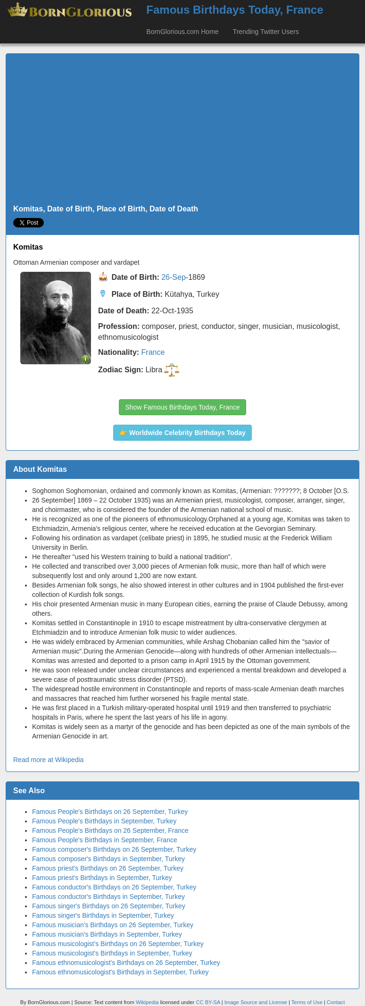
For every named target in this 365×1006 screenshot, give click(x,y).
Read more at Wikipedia (48, 759)
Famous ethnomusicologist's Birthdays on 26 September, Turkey (126, 962)
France (153, 352)
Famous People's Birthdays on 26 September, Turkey (110, 811)
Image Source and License (255, 1002)
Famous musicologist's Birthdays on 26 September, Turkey (118, 943)
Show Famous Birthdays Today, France (182, 407)
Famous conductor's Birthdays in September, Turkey (108, 896)
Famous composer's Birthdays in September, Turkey (108, 859)
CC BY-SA (208, 1002)
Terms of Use (307, 1002)
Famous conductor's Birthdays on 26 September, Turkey (114, 887)
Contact (336, 1002)
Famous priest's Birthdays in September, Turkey (102, 877)
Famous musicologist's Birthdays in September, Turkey (112, 953)
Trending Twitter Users (266, 31)
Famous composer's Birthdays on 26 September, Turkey (114, 849)
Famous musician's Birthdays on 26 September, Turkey (112, 925)
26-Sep (173, 277)
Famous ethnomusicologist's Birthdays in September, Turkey (120, 972)
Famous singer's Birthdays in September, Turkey (103, 915)
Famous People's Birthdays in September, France (104, 840)
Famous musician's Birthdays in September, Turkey (107, 934)
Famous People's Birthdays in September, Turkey (104, 821)
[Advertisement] (182, 129)
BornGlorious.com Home (182, 31)
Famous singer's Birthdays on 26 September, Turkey (108, 906)
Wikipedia (147, 1002)
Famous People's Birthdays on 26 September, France (110, 830)
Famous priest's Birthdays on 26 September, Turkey (107, 868)
